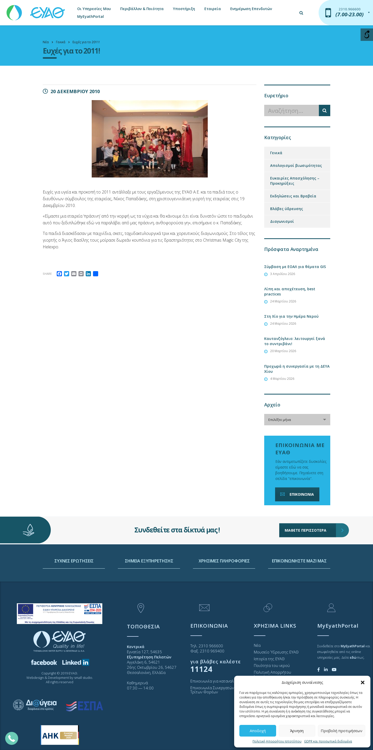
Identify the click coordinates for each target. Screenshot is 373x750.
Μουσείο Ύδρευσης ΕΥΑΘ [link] (276, 652)
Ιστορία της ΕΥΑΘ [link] (269, 659)
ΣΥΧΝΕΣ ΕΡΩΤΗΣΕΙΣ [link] (74, 586)
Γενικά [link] (276, 152)
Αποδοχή (258, 730)
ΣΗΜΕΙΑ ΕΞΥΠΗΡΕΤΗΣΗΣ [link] (149, 586)
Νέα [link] (257, 645)
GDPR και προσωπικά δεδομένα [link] (328, 741)
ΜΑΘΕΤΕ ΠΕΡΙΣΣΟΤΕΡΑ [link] (310, 512)
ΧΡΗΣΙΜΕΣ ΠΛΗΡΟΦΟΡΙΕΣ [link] (224, 586)
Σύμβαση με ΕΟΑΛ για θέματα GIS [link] (295, 266)
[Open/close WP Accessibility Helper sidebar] (367, 34)
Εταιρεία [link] (212, 8)
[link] (36, 10)
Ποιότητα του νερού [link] (272, 665)
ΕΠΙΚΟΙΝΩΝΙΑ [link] (296, 494)
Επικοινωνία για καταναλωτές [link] (216, 681)
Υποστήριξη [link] (184, 8)
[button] (362, 682)
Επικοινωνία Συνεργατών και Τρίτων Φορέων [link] (215, 690)
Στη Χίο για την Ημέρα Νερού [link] (291, 316)
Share (47, 274)
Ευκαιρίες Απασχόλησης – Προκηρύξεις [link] (294, 181)
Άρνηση (297, 730)
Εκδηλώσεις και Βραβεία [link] (293, 196)
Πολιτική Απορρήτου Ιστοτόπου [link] (277, 741)
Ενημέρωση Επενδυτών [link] (251, 8)
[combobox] (297, 419)
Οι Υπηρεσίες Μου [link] (94, 8)
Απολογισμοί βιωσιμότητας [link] (296, 165)
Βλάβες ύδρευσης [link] (286, 208)
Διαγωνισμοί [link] (282, 221)
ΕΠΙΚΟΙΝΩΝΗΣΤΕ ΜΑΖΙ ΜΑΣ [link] (299, 586)
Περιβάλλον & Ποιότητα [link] (142, 8)
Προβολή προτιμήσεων (341, 730)
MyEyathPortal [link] (90, 16)
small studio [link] (83, 677)
